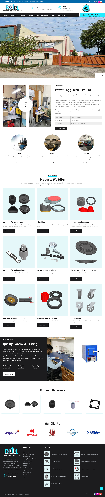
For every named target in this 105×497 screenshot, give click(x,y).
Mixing (25, 466)
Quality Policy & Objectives (30, 459)
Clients (54, 15)
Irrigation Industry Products (48, 318)
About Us (13, 15)
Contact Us (61, 15)
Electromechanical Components (83, 270)
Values (86, 154)
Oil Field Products (43, 222)
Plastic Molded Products (46, 270)
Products (23, 15)
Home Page (6, 15)
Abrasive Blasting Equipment (14, 318)
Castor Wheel (75, 318)
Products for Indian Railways (14, 270)
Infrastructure (26, 456)
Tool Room (26, 470)
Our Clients (26, 475)
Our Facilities (44, 15)
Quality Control (34, 15)
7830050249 (12, 476)
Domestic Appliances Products (82, 222)
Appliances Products (56, 469)
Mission (52, 154)
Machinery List (27, 472)
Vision (18, 154)
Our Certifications (27, 461)
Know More (19, 163)
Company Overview (28, 454)
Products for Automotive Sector (16, 222)
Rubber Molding (27, 468)
